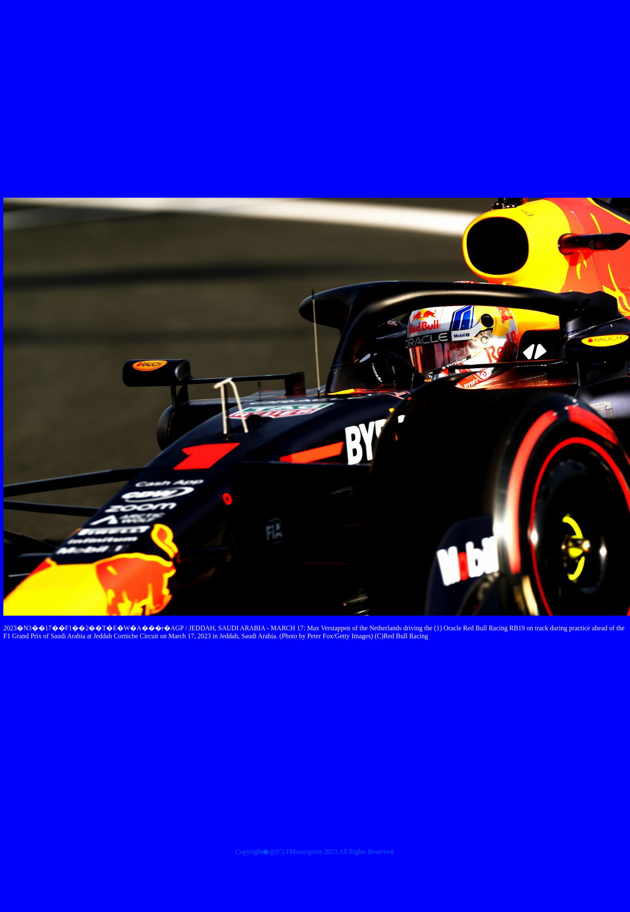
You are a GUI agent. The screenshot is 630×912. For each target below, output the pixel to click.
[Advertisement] (302, 100)
